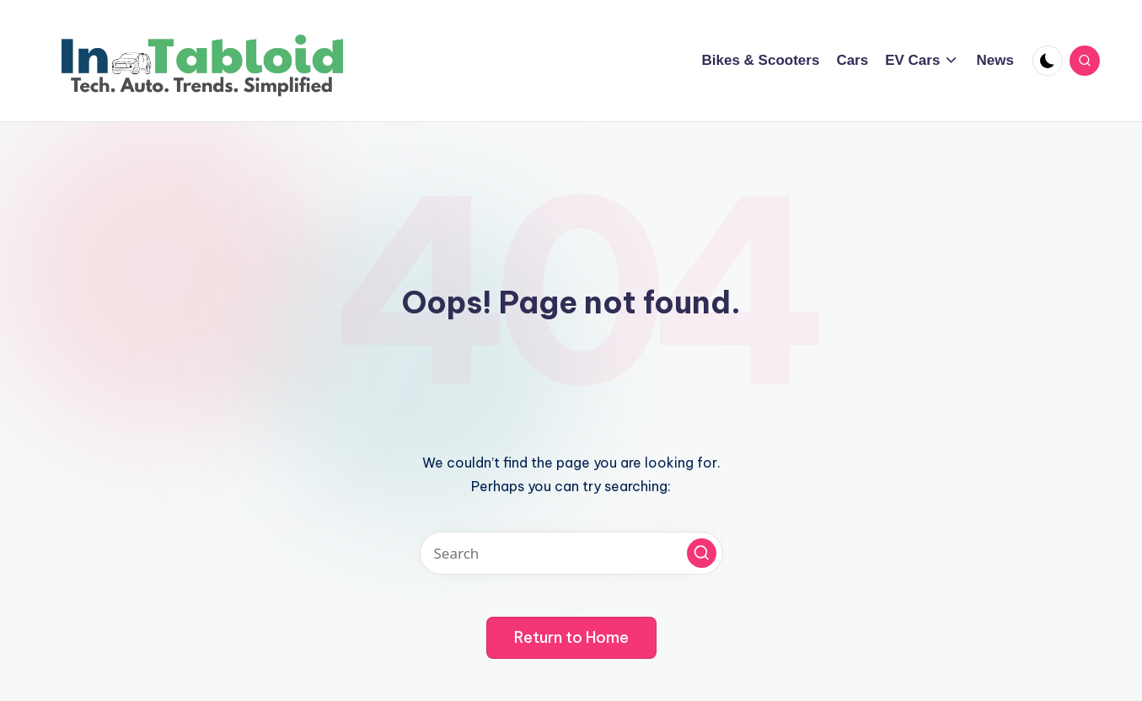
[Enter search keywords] (571, 553)
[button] (701, 553)
